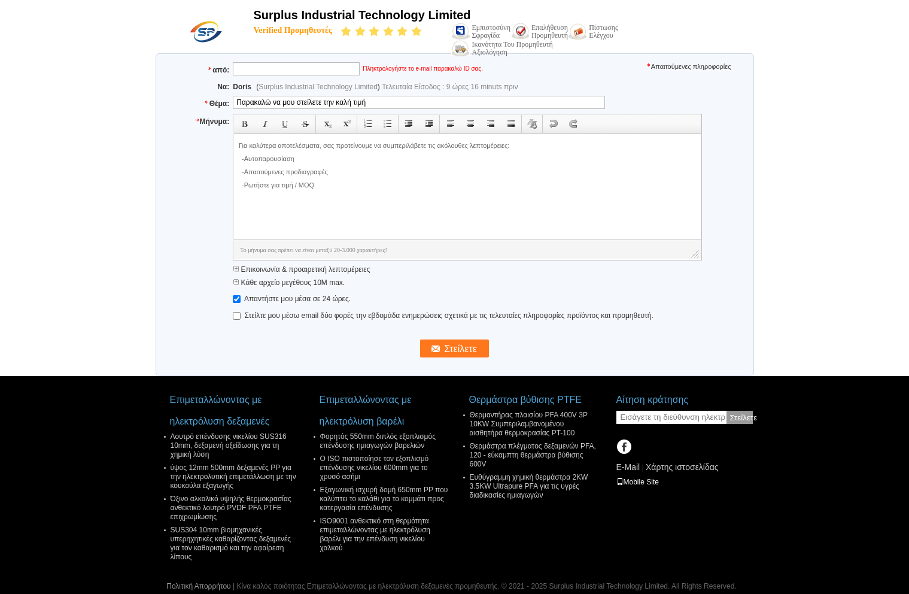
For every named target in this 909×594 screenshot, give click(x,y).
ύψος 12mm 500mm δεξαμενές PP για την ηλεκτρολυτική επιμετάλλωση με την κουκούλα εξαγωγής (233, 476)
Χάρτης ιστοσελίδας (682, 467)
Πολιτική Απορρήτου (198, 586)
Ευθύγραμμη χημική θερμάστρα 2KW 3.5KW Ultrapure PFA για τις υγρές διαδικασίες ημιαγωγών (529, 486)
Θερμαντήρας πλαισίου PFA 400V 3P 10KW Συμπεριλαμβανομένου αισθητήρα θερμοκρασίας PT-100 (529, 424)
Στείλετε (741, 417)
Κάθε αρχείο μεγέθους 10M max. (289, 282)
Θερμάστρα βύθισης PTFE (525, 400)
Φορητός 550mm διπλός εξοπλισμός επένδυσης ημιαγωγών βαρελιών (378, 441)
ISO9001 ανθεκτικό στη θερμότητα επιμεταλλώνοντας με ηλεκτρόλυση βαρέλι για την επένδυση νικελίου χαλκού (375, 534)
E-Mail (628, 467)
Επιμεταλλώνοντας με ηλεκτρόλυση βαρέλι (366, 410)
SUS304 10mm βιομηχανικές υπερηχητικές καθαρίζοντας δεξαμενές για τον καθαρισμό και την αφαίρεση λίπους (231, 543)
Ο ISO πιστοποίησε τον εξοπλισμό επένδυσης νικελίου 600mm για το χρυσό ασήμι (374, 467)
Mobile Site (637, 482)
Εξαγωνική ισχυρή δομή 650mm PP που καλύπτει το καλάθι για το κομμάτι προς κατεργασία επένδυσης (384, 499)
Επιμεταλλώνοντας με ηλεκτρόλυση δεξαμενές (220, 410)
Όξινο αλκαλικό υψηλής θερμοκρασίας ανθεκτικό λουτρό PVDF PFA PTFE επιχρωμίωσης (231, 508)
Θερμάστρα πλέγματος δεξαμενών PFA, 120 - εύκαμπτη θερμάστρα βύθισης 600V (533, 455)
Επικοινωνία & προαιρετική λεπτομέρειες (301, 269)
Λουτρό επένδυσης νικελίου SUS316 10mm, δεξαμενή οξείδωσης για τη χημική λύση (229, 445)
